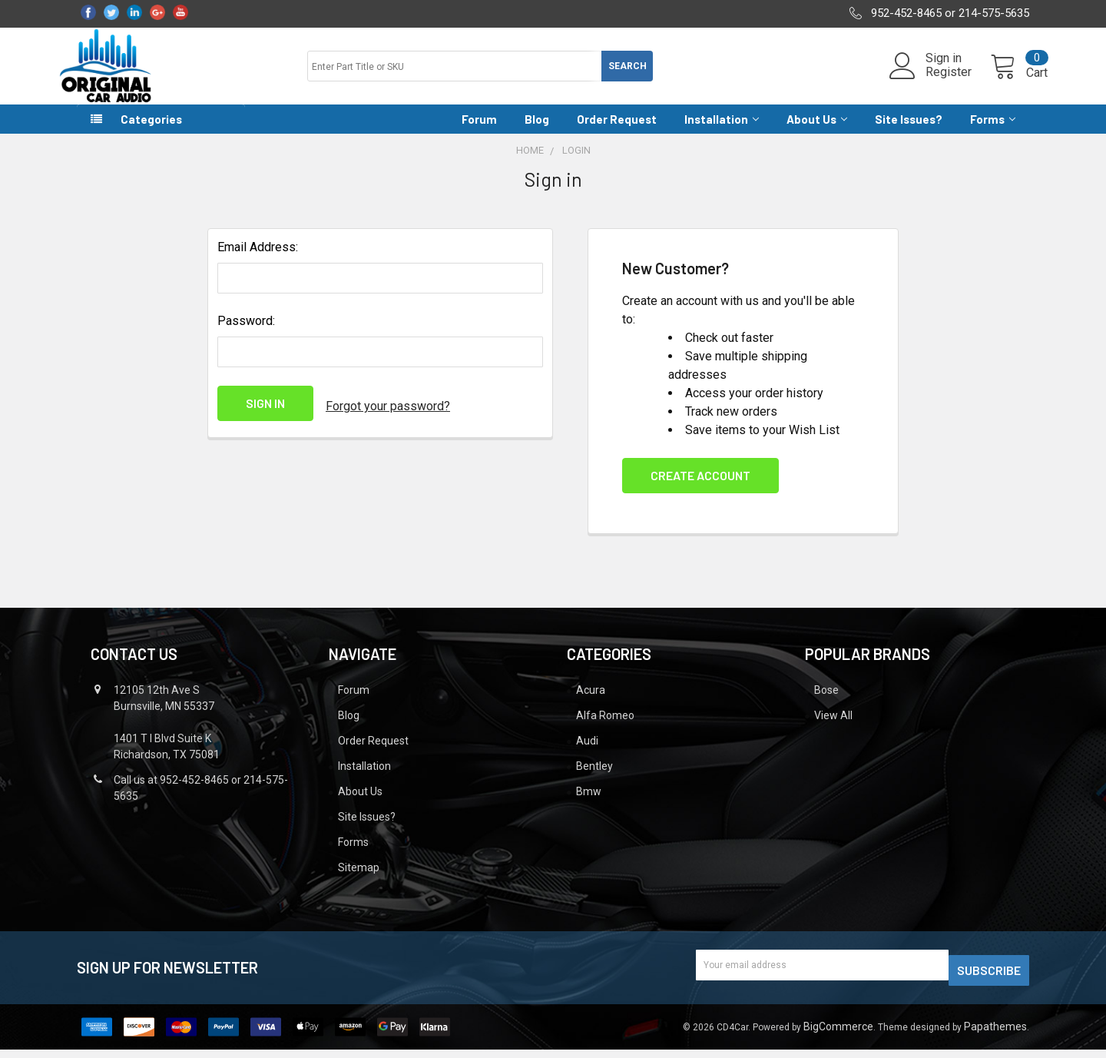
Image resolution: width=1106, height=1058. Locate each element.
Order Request (617, 133)
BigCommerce (838, 1035)
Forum (479, 133)
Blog (537, 133)
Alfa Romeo (605, 729)
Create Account (700, 489)
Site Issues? (908, 133)
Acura (590, 704)
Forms (992, 133)
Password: (246, 334)
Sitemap (358, 881)
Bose (826, 704)
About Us (816, 133)
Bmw (588, 805)
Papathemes (995, 1035)
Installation (721, 133)
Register (930, 81)
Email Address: (257, 261)
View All (833, 729)
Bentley (594, 780)
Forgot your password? (388, 417)
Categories (151, 133)
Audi (587, 754)
